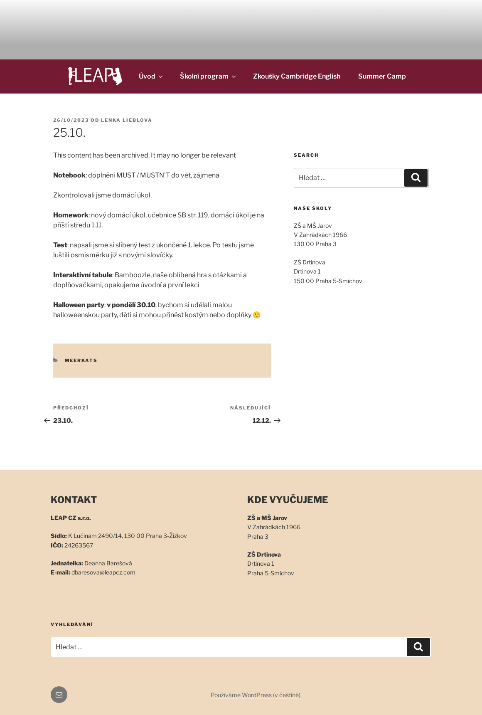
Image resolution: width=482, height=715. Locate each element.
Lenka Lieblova (126, 120)
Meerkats (81, 360)
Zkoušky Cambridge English (296, 76)
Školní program (208, 76)
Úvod (151, 76)
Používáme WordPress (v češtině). (256, 694)
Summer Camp (382, 76)
